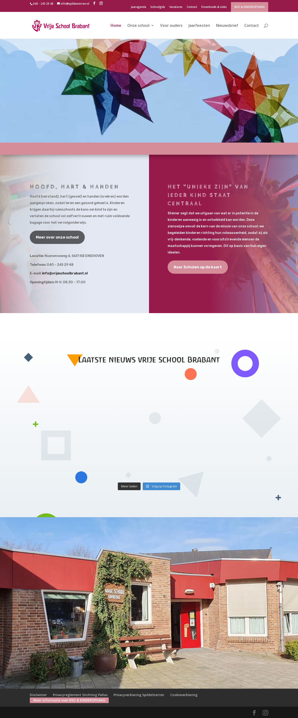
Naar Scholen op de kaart (198, 267)
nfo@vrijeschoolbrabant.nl (65, 273)
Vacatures (176, 7)
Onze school (138, 26)
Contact (192, 7)
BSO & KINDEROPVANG (249, 7)
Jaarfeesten (199, 26)
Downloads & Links (214, 7)
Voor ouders (171, 26)
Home (116, 26)
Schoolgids (157, 7)
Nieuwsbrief (227, 26)
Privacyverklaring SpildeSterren (139, 695)
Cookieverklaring (183, 695)
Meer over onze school (57, 237)
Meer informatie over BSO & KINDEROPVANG (69, 700)
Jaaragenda (138, 7)
